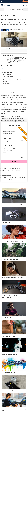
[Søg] (22, 9)
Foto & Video (9, 1)
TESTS (3, 1)
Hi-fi (14, 1)
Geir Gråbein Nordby (14, 29)
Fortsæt (14, 161)
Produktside (6, 69)
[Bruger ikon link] (23, 5)
